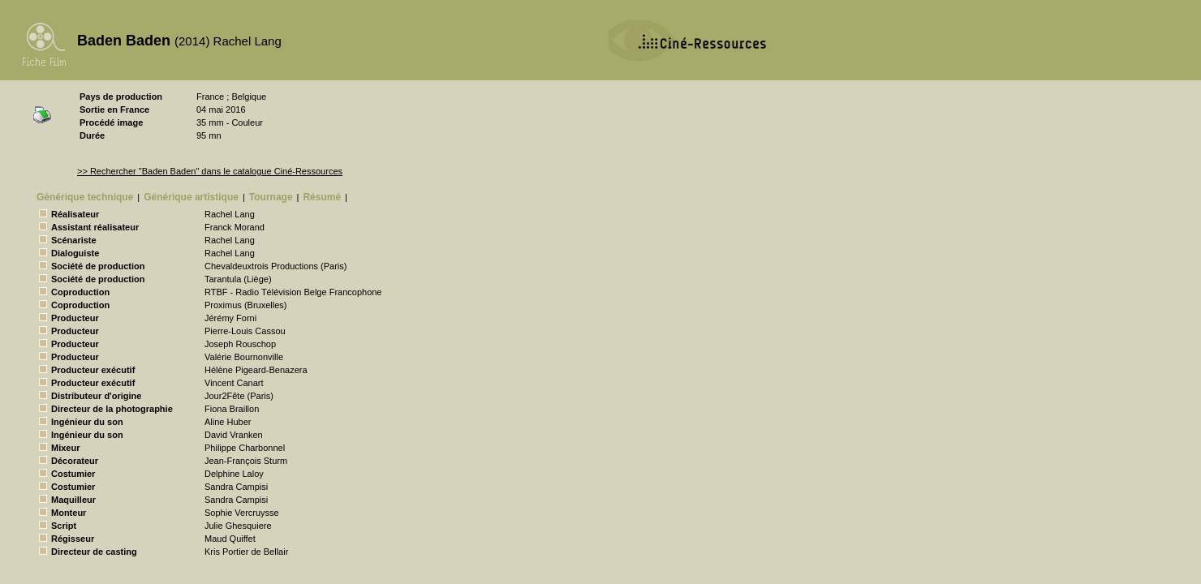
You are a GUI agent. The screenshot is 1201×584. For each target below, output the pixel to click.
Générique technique (85, 197)
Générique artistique (191, 197)
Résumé (322, 197)
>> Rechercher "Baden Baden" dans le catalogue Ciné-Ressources (209, 171)
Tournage (271, 197)
